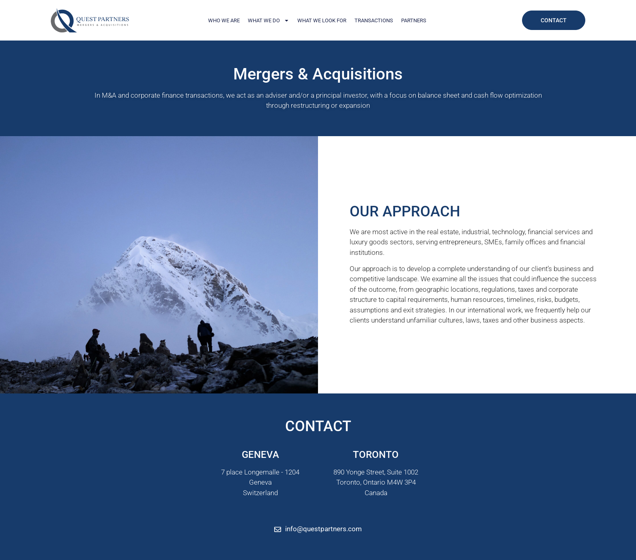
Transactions (374, 20)
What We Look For (321, 20)
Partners (413, 20)
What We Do (268, 20)
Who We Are (224, 20)
